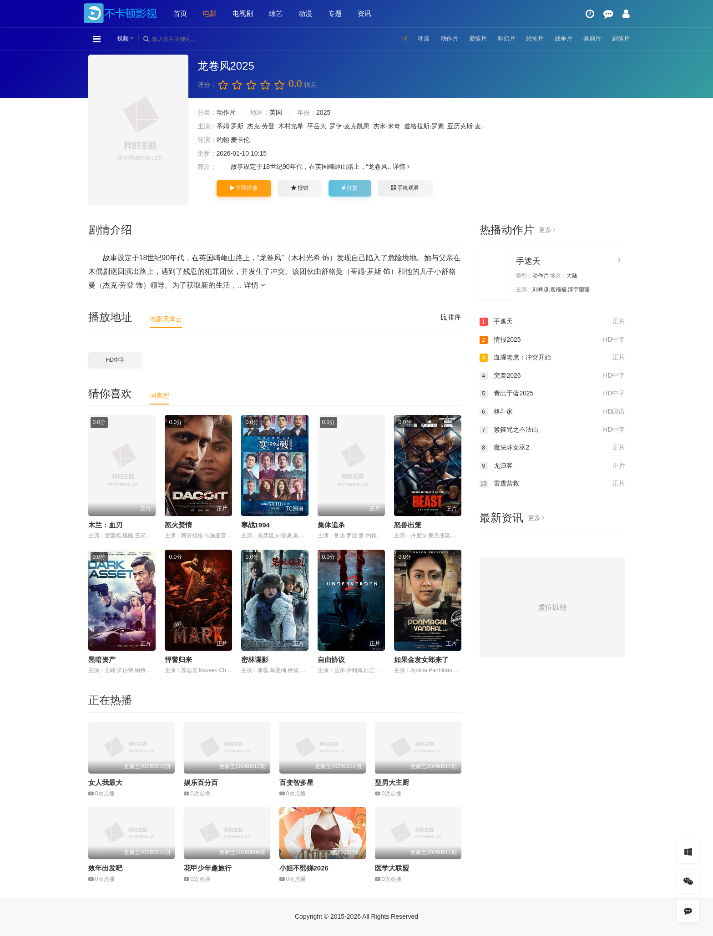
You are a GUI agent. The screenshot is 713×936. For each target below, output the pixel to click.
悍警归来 (178, 659)
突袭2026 (552, 375)
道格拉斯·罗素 (424, 126)
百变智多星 (296, 782)
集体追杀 (331, 525)
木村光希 (290, 126)
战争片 (560, 38)
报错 (299, 188)
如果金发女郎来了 (421, 659)
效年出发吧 (105, 868)
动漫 (305, 13)
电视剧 (243, 13)
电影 (210, 13)
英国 (275, 112)
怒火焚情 (178, 525)
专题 (335, 13)
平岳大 (316, 126)
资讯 (364, 13)
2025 (323, 112)
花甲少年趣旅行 (208, 868)
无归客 (552, 466)
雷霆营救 (552, 483)
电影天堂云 (166, 319)
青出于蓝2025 (552, 393)
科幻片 (500, 38)
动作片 (440, 38)
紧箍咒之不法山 (552, 430)
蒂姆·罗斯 (230, 126)
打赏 (350, 188)
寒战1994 (255, 525)
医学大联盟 (392, 868)
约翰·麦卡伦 (233, 139)
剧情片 (620, 38)
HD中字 (115, 360)
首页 (180, 13)
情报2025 (552, 339)
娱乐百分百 (201, 782)
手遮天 (528, 261)
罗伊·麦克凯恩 (349, 126)
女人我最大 (105, 782)
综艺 (276, 13)
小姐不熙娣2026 (304, 868)
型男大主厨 (392, 782)
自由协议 (331, 659)
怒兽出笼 (407, 525)
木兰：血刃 (105, 525)
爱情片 (470, 38)
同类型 (159, 395)
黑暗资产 (102, 659)
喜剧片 (590, 38)
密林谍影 (254, 659)
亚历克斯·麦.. (466, 126)
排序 (450, 317)
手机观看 (405, 188)
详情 (401, 166)
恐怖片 (530, 38)
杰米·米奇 (386, 126)
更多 (547, 229)
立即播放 (244, 188)
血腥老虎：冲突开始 (552, 357)
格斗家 (552, 411)
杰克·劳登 (260, 126)
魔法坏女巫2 (552, 447)
